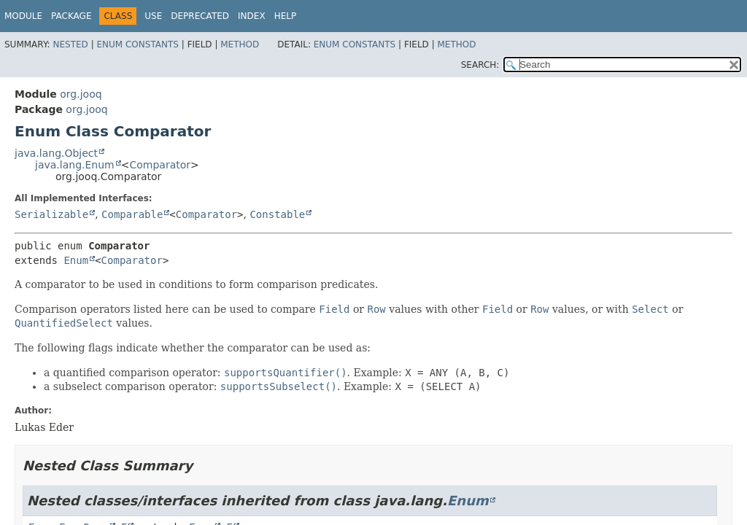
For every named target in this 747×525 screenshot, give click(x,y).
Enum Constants (137, 44)
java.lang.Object (56, 153)
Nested (70, 44)
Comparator (159, 165)
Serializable (51, 214)
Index (252, 16)
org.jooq (80, 94)
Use (153, 16)
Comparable (132, 214)
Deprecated (200, 16)
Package (71, 16)
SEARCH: (480, 65)
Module (23, 16)
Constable (277, 214)
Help (285, 16)
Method (239, 44)
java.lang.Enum (75, 165)
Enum (75, 260)
